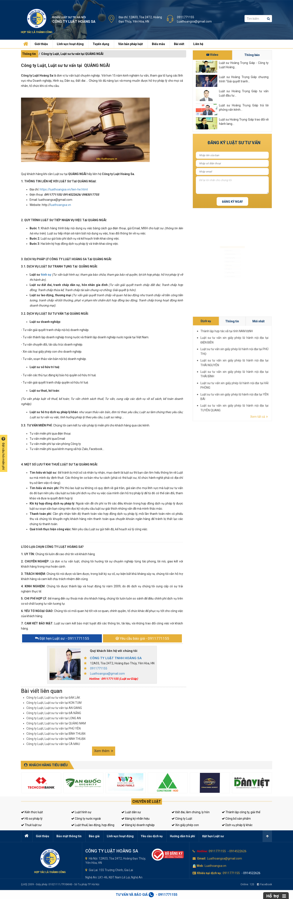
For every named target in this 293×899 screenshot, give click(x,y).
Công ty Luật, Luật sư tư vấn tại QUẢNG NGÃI (72, 54)
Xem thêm (103, 751)
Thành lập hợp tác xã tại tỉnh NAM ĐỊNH (257, 363)
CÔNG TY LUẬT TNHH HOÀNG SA (116, 658)
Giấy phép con (226, 275)
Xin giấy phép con (185, 825)
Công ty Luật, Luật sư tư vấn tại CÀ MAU (53, 744)
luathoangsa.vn (60, 205)
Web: (200, 865)
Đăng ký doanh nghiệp (138, 825)
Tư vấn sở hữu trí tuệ (228, 289)
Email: (201, 858)
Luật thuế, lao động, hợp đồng (92, 825)
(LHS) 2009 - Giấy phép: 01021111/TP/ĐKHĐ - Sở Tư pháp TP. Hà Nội (60, 884)
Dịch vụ (255, 362)
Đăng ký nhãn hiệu (135, 818)
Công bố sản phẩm (236, 818)
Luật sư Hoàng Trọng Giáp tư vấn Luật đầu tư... (244, 93)
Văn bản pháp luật (130, 44)
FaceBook (264, 884)
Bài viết (179, 44)
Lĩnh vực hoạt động (70, 44)
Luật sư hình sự (226, 240)
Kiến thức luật (32, 812)
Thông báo (252, 55)
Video (212, 54)
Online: (247, 884)
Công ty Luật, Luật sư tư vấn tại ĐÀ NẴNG (53, 713)
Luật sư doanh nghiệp (229, 254)
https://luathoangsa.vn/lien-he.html (64, 189)
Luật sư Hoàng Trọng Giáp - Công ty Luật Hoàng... (244, 65)
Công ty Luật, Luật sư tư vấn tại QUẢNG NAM (56, 723)
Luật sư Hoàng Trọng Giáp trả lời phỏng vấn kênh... (244, 107)
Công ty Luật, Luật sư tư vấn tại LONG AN (53, 718)
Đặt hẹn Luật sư (213, 836)
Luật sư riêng (226, 268)
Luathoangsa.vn (215, 865)
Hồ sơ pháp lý (31, 818)
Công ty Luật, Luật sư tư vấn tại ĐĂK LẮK (53, 697)
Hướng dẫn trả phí (182, 836)
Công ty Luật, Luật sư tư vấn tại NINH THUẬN (55, 738)
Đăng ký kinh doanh (228, 261)
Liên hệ (198, 44)
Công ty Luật (182, 818)
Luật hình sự (81, 812)
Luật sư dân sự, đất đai (229, 247)
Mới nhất (262, 362)
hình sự (46, 274)
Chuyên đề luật (146, 801)
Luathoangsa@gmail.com (194, 21)
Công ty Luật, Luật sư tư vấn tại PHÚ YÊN (53, 728)
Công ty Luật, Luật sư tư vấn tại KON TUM (54, 702)
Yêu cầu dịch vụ (152, 836)
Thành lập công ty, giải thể (241, 812)
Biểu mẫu (158, 44)
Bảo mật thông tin (69, 836)
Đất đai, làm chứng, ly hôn (191, 812)
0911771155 (185, 17)
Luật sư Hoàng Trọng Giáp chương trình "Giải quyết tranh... (244, 79)
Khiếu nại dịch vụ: (209, 873)
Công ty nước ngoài (86, 818)
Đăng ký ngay (232, 201)
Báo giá (94, 836)
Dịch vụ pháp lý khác (237, 825)
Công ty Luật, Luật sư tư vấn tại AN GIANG (54, 708)
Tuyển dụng (101, 44)
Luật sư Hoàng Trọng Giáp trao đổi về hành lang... (244, 121)
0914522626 (237, 851)
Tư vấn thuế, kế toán (228, 282)
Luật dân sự (131, 812)
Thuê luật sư (31, 825)
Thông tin (29, 54)
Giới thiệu (41, 44)
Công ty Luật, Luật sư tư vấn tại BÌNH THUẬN (55, 733)
